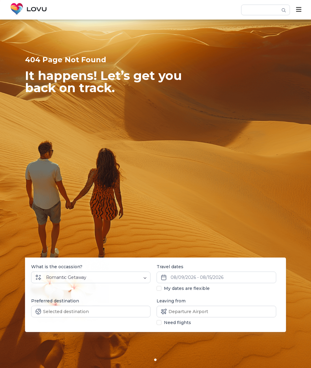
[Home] (28, 9)
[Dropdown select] (97, 277)
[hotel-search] (262, 9)
